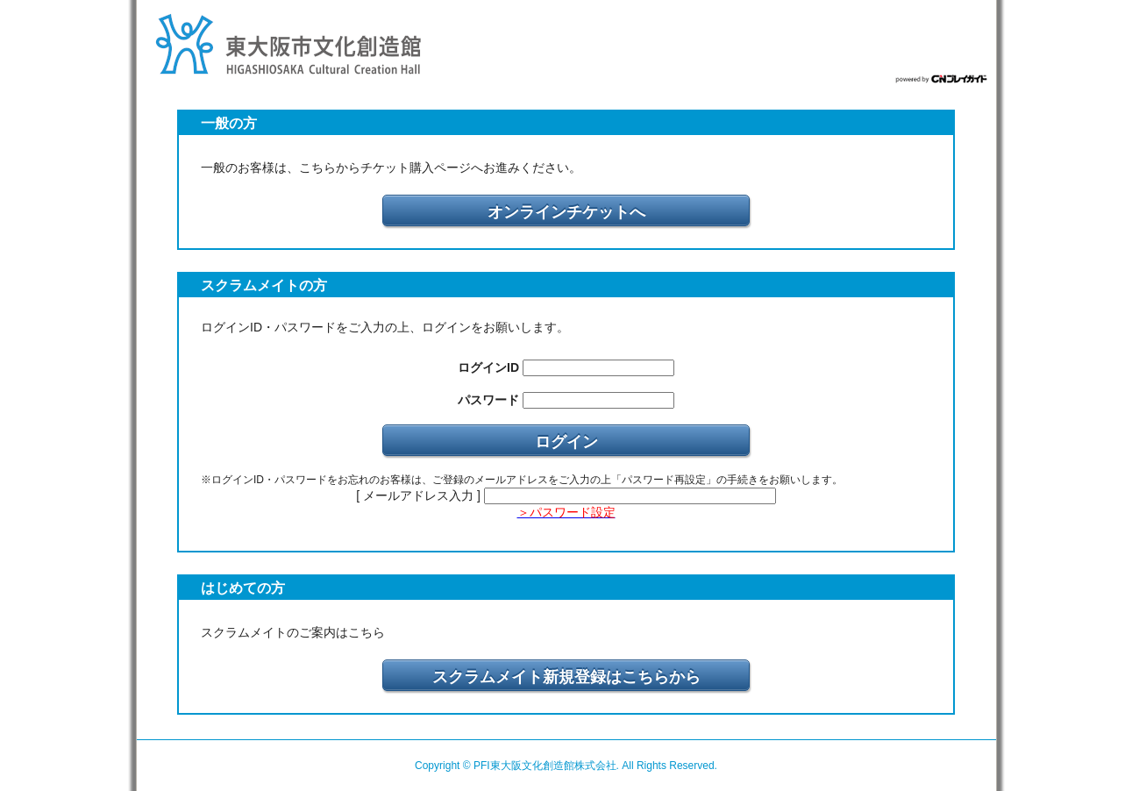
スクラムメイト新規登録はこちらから (566, 677)
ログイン (566, 442)
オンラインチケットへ (566, 212)
